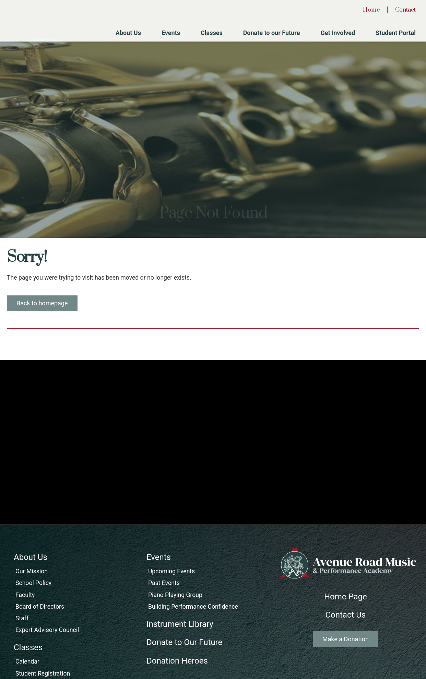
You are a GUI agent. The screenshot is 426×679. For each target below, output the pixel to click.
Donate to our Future (271, 32)
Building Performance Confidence (193, 606)
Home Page (345, 596)
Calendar (27, 661)
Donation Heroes (177, 661)
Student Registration (42, 673)
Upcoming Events (171, 571)
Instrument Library (179, 624)
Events (171, 32)
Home (371, 10)
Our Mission (31, 571)
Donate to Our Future (184, 642)
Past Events (164, 583)
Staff (21, 618)
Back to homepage (42, 303)
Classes (212, 32)
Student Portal (396, 32)
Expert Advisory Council (47, 630)
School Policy (33, 583)
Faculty (25, 595)
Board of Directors (39, 606)
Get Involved (337, 32)
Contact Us (345, 615)
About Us (128, 32)
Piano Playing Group (175, 595)
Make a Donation (345, 639)
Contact (405, 10)
